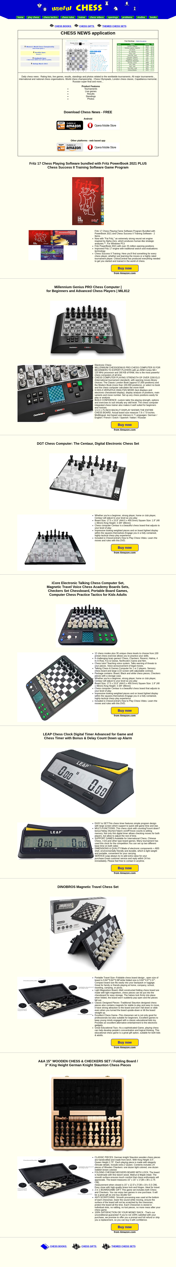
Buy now (125, 268)
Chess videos (97, 17)
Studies (141, 17)
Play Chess (33, 17)
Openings (113, 17)
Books (153, 17)
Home (20, 17)
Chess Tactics (51, 17)
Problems (127, 17)
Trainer (81, 17)
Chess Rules (68, 17)
